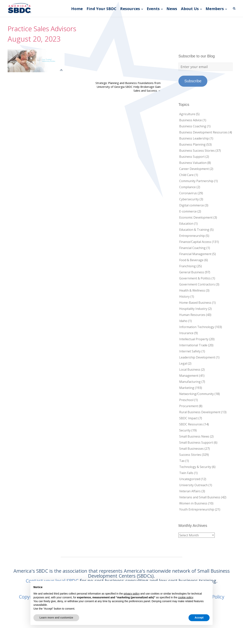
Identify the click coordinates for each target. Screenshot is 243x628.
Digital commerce (191, 205)
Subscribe (192, 81)
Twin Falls (186, 473)
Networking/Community (196, 394)
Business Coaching (192, 126)
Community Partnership (196, 181)
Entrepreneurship (192, 236)
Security (185, 430)
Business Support (192, 157)
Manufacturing (190, 382)
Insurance (186, 333)
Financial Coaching (192, 248)
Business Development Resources (203, 132)
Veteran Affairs (190, 491)
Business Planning (192, 144)
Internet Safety (190, 351)
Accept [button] (199, 617)
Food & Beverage (191, 260)
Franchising (187, 266)
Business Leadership (194, 138)
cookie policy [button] (185, 597)
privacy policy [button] (132, 593)
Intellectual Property (193, 339)
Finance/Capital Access (195, 242)
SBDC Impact (188, 418)
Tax (182, 461)
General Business (191, 272)
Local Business (189, 369)
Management (188, 375)
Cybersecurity (189, 199)
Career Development (194, 169)
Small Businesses (191, 448)
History (184, 296)
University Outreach (193, 485)
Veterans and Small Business (199, 497)
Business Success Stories (197, 150)
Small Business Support (196, 442)
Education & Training (194, 230)
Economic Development (196, 217)
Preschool (186, 400)
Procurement (188, 406)
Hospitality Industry (193, 309)
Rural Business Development (199, 412)
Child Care (186, 175)
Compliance (187, 187)
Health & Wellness (192, 290)
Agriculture (187, 114)
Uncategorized (189, 479)
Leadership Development (197, 357)
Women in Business (193, 503)
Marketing (186, 388)
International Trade (193, 345)
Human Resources (192, 315)
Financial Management (195, 254)
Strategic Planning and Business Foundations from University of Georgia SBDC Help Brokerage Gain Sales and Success (128, 86)
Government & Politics (195, 278)
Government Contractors (197, 284)
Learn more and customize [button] (56, 617)
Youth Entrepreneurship (196, 509)
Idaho (183, 321)
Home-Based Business (195, 303)
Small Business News (194, 436)
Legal (183, 363)
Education (186, 223)
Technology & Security (195, 467)
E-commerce (188, 211)
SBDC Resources (191, 424)
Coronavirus (188, 193)
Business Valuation (193, 163)
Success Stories (190, 455)
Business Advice (190, 120)
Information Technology (196, 327)
